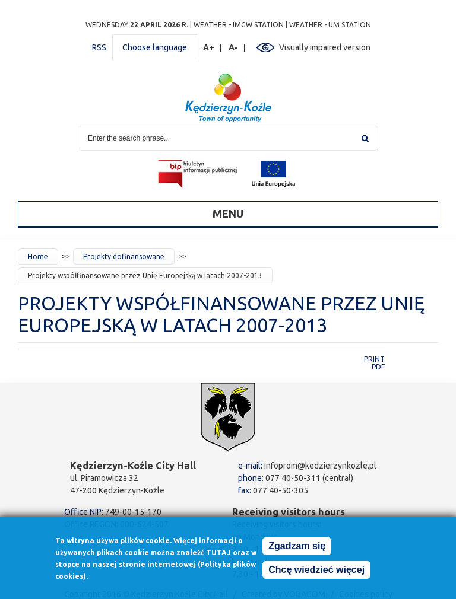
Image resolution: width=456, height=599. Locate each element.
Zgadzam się (296, 549)
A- (234, 48)
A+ (209, 48)
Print (374, 359)
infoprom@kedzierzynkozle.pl (320, 465)
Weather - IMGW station (239, 24)
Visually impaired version (324, 47)
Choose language (154, 47)
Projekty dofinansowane (123, 256)
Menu (228, 213)
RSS (99, 47)
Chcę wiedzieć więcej (316, 573)
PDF (378, 367)
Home (38, 256)
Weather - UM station (330, 24)
